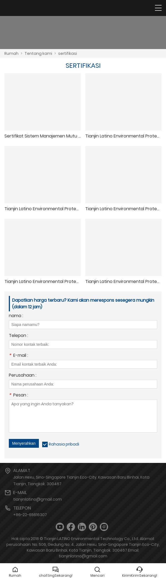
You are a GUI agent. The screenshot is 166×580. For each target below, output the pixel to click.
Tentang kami (38, 53)
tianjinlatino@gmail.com (37, 499)
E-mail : (18, 355)
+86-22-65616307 (30, 514)
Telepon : (18, 336)
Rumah (11, 53)
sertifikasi (67, 53)
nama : (16, 316)
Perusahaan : (22, 375)
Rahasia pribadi (64, 444)
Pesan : (18, 395)
